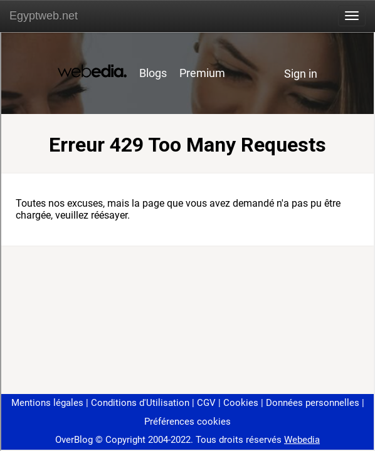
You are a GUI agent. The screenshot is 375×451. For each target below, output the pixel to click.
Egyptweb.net (43, 15)
